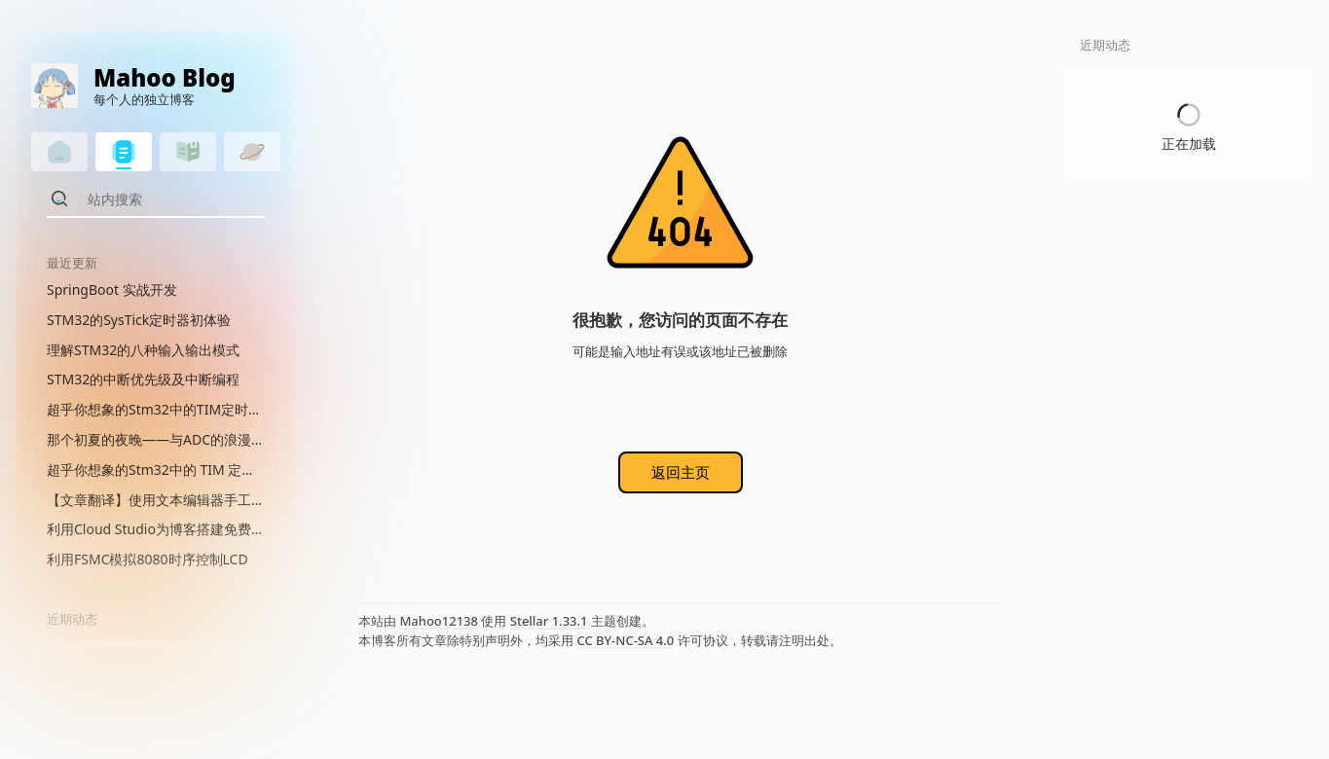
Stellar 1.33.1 (549, 621)
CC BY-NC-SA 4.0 (625, 640)
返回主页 (680, 472)
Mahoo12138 (438, 621)
